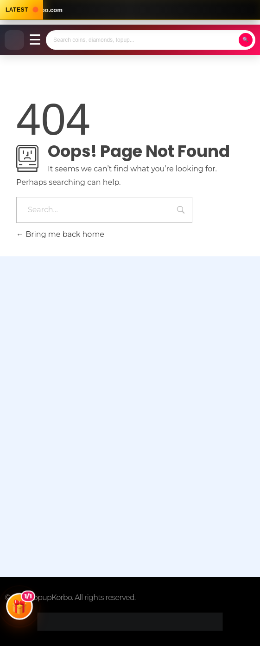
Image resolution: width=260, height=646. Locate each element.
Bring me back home (60, 234)
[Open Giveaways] (19, 610)
